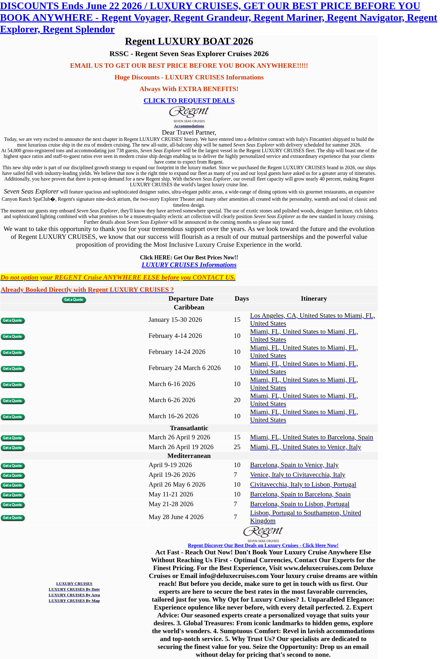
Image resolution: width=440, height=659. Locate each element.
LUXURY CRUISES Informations (189, 265)
